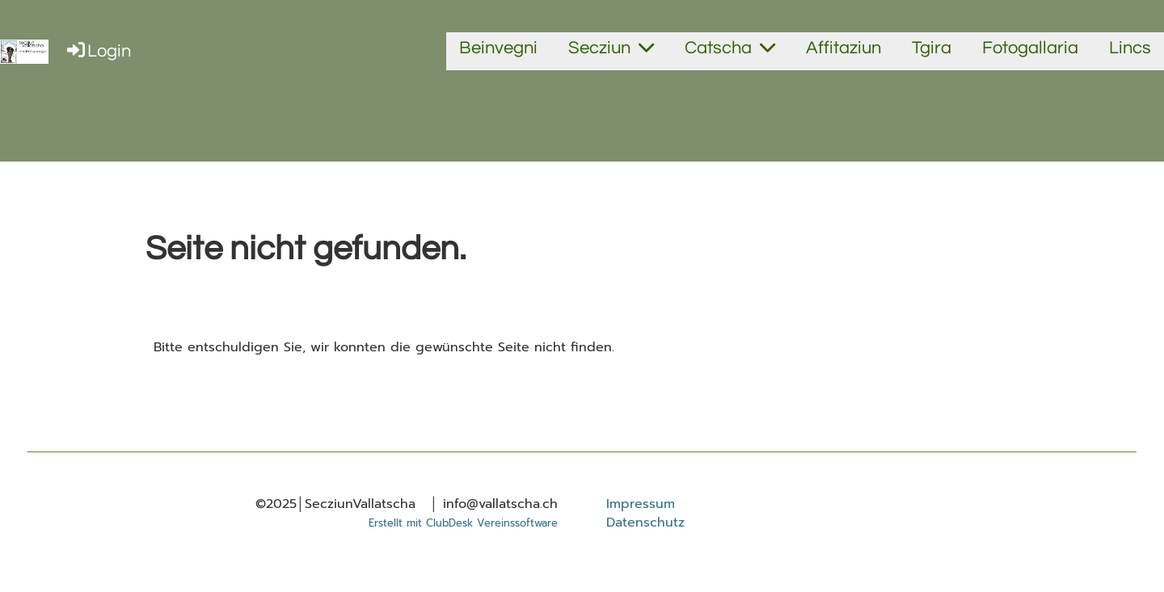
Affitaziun (843, 48)
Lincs (1130, 48)
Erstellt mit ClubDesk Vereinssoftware (463, 523)
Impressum (640, 504)
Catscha (730, 47)
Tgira (931, 48)
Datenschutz (645, 522)
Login (98, 51)
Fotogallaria (1030, 48)
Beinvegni (498, 48)
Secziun (611, 47)
